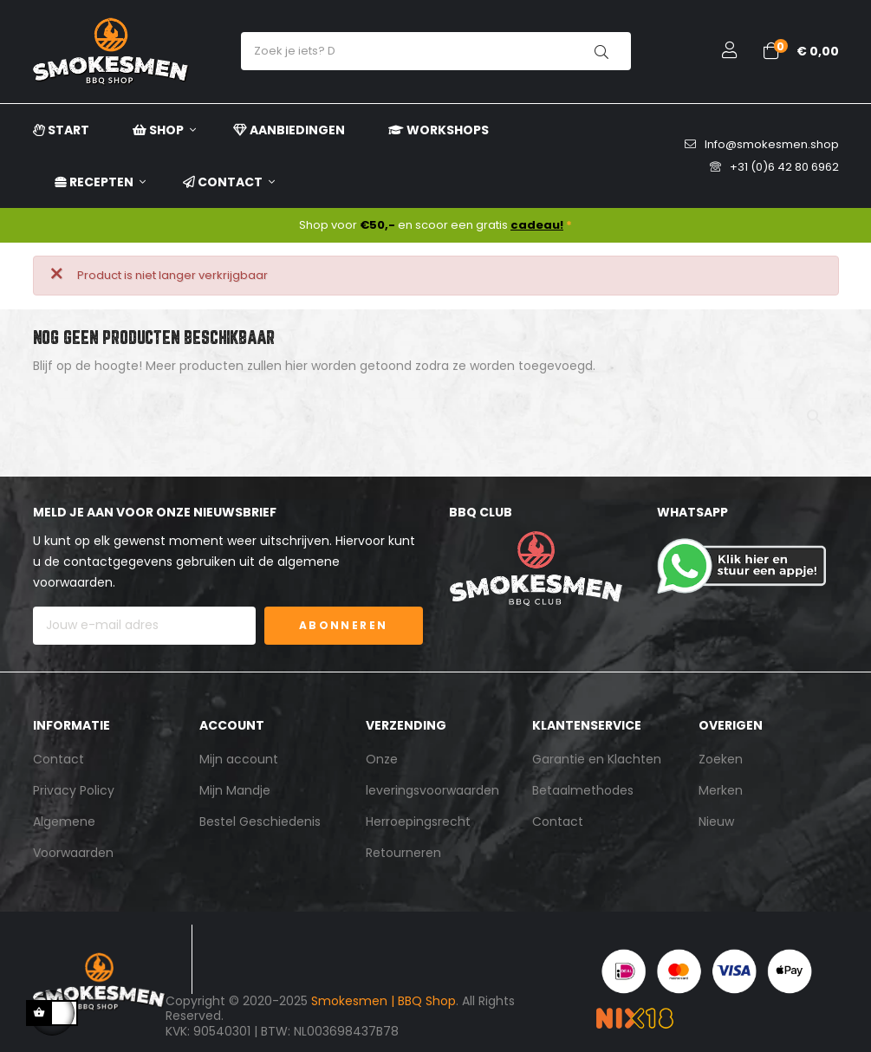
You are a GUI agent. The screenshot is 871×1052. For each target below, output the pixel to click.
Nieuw (716, 821)
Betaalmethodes (583, 790)
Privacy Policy (73, 790)
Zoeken (721, 759)
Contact (58, 759)
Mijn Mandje (234, 790)
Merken (721, 790)
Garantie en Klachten (596, 759)
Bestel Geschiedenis (260, 821)
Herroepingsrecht (418, 821)
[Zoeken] (436, 409)
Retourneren (403, 852)
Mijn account (238, 759)
